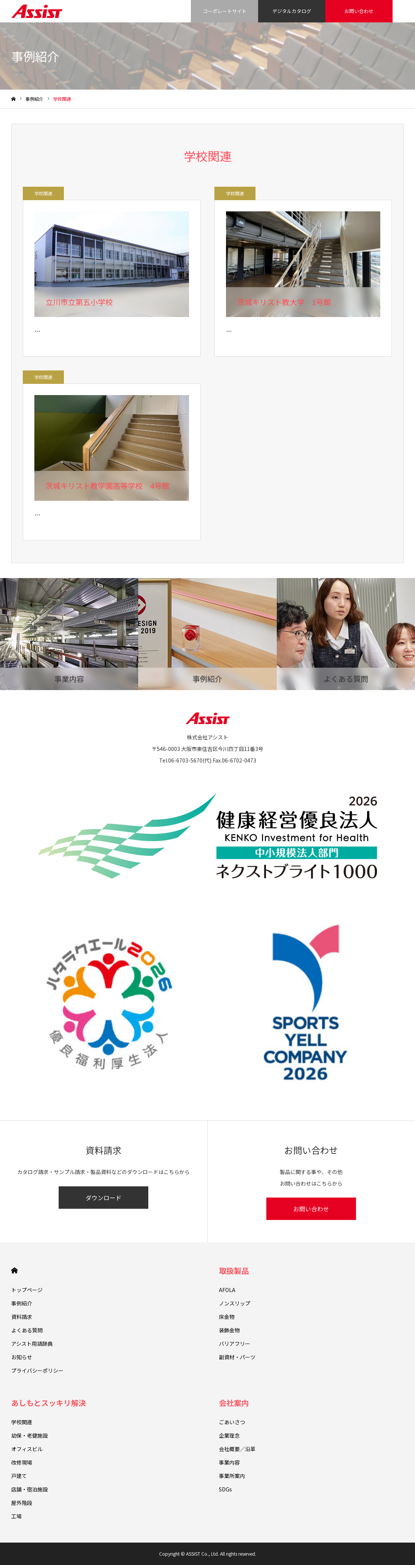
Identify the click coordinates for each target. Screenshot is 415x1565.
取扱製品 (234, 1270)
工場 (16, 1516)
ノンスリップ (234, 1303)
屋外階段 (21, 1502)
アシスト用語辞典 (32, 1343)
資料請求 (21, 1316)
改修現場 (21, 1462)
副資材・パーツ (237, 1357)
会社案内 (234, 1402)
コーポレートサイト (225, 11)
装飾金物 (229, 1330)
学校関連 (43, 193)
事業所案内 (232, 1475)
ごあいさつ (232, 1422)
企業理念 (229, 1435)
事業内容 (229, 1462)
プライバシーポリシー (37, 1370)
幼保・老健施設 (29, 1435)
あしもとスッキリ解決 (48, 1402)
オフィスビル (27, 1449)
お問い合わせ (359, 11)
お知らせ (21, 1357)
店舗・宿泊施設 (29, 1489)
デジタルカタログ (291, 11)
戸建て (19, 1475)
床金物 (227, 1316)
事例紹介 (21, 1303)
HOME (14, 1270)
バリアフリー (234, 1343)
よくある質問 (27, 1330)
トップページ (27, 1290)
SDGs (225, 1489)
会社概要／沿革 (237, 1449)
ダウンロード (103, 1197)
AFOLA (227, 1290)
